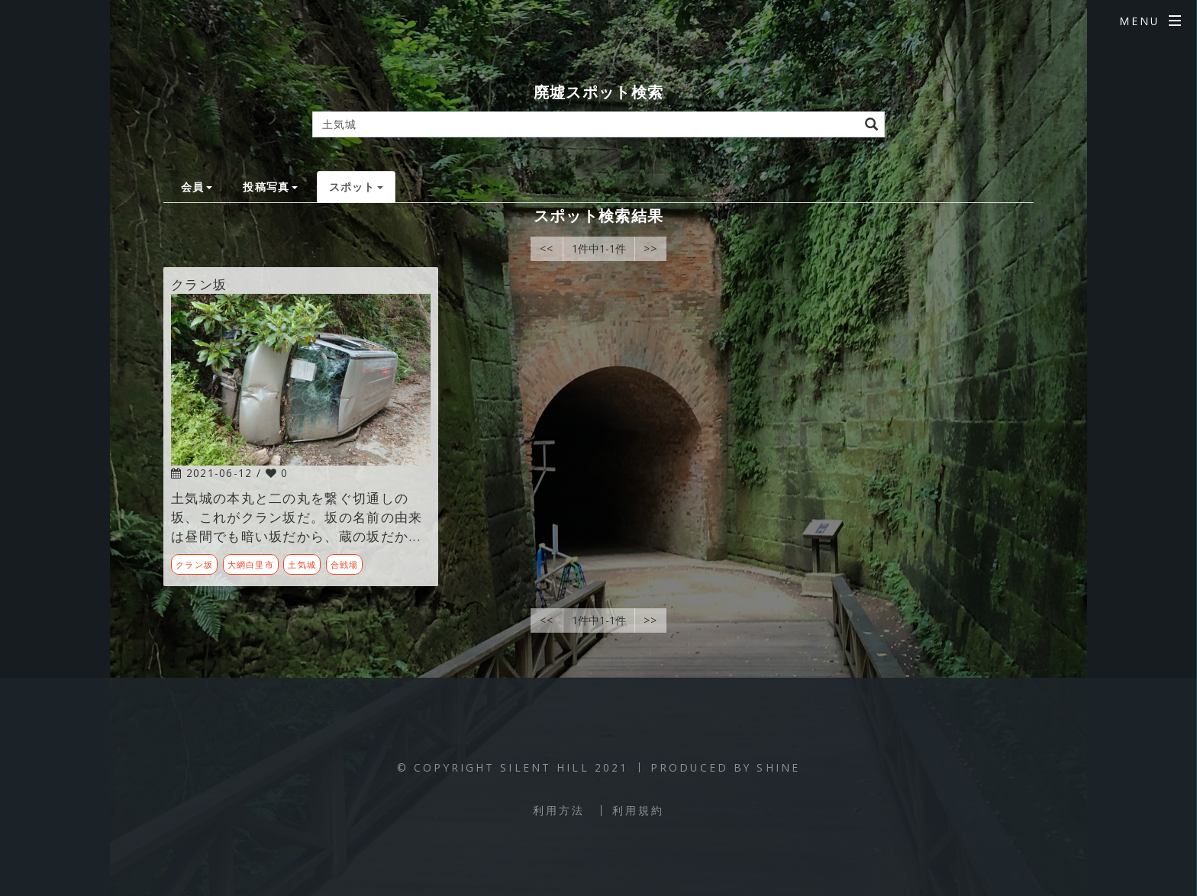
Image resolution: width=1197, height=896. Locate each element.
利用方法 (559, 810)
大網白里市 (251, 564)
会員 (196, 186)
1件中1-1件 (599, 248)
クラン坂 (194, 564)
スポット (356, 186)
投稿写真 (270, 186)
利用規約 (638, 810)
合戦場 (345, 564)
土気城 (302, 564)
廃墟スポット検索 (598, 92)
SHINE (778, 767)
